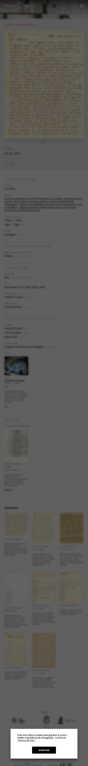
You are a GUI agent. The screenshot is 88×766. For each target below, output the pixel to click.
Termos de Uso (26, 740)
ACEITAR (44, 750)
